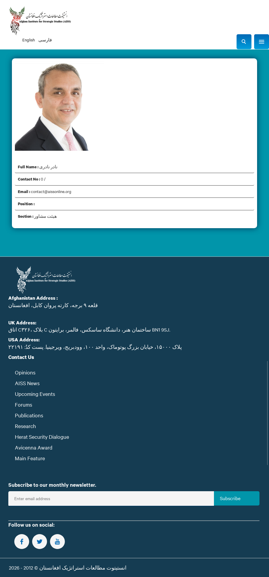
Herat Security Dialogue (42, 436)
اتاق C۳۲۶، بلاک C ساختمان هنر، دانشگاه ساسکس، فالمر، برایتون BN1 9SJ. (89, 329)
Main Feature (30, 458)
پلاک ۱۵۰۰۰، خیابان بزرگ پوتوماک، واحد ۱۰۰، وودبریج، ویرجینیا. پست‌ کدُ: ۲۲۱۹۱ (95, 346)
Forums (23, 404)
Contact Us (21, 357)
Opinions (25, 372)
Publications (29, 415)
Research (25, 425)
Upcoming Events (35, 393)
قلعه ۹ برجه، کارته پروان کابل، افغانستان (53, 305)
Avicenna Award (33, 447)
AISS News (27, 383)
